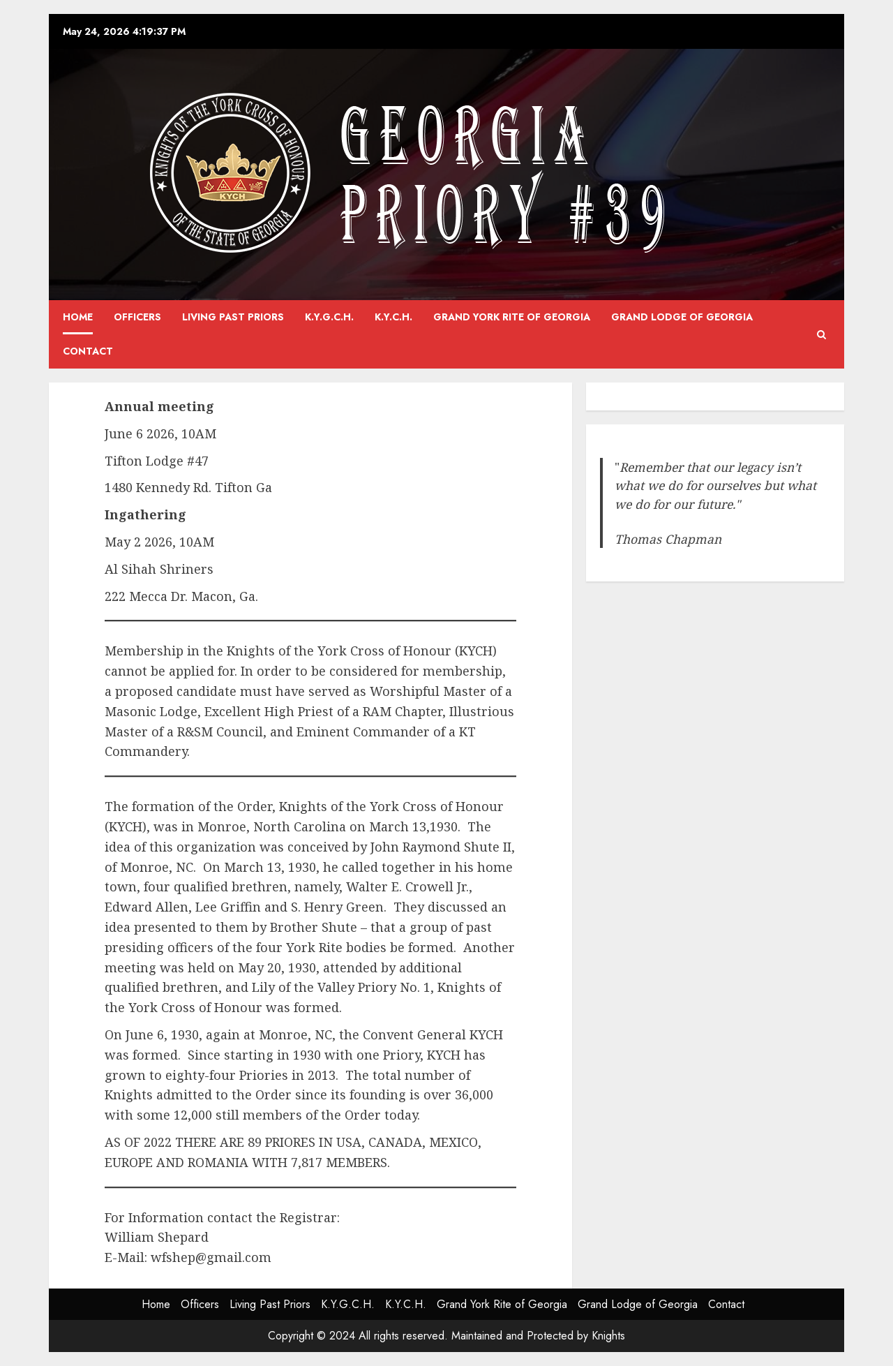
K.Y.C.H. (393, 317)
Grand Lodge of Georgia (682, 317)
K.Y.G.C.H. (329, 317)
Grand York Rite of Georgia (511, 317)
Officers (137, 317)
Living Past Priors (233, 317)
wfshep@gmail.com (211, 1257)
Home (78, 317)
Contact (88, 351)
